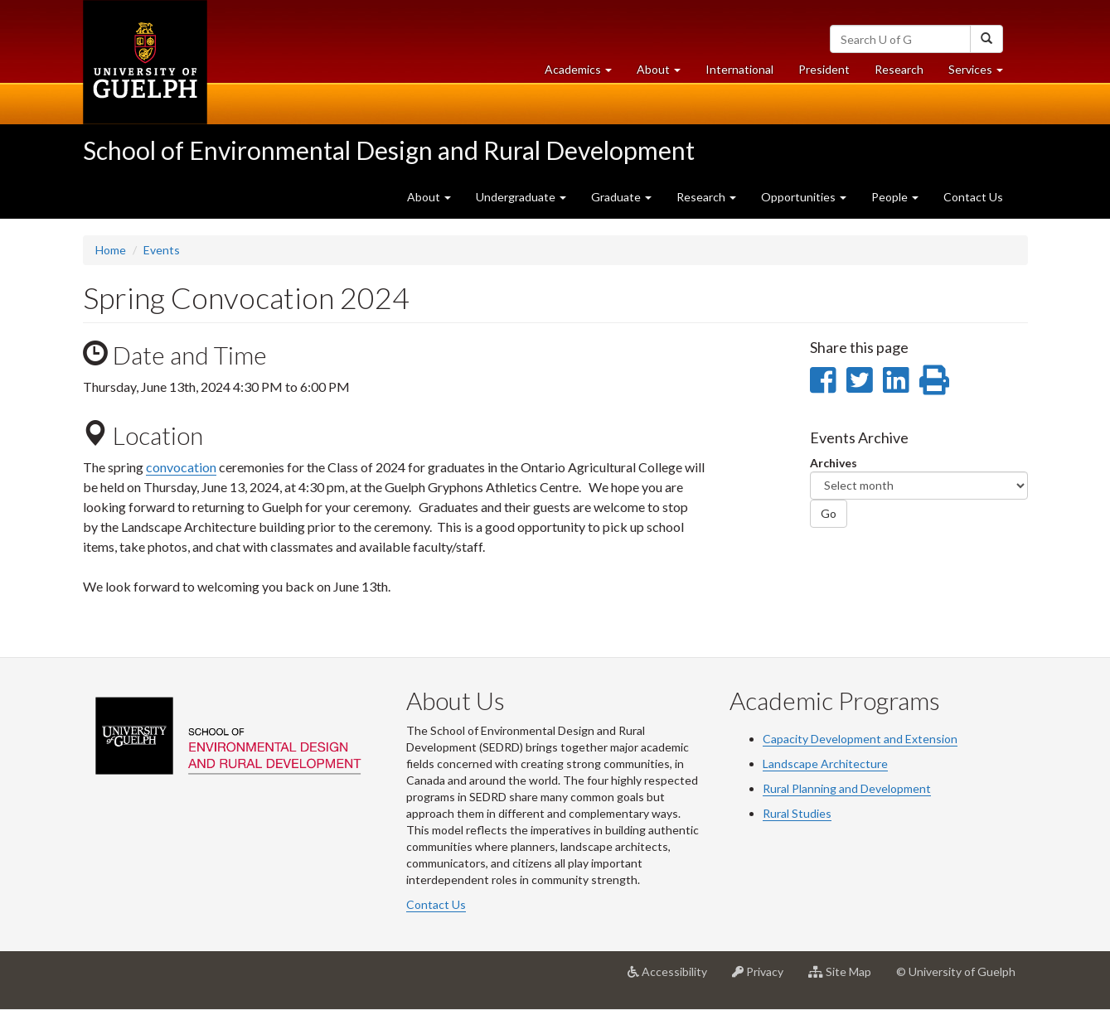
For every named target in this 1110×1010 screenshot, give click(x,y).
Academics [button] (584, 73)
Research (905, 73)
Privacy (764, 978)
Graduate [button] (621, 197)
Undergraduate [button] (521, 197)
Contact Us (973, 197)
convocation (181, 467)
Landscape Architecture (825, 763)
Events (161, 250)
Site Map (846, 978)
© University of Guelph (955, 971)
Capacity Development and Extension (860, 739)
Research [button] (706, 197)
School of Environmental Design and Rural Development (389, 150)
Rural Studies (797, 813)
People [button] (895, 197)
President (824, 69)
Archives (833, 463)
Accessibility (674, 978)
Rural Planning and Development (847, 788)
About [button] (665, 73)
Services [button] (981, 73)
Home (110, 250)
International (739, 69)
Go (828, 513)
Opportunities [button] (803, 197)
